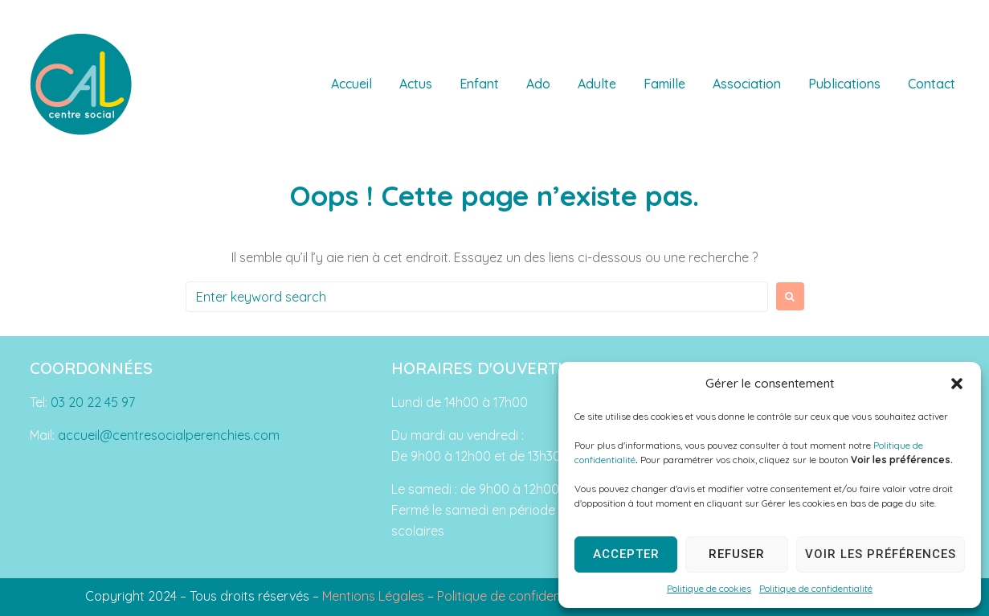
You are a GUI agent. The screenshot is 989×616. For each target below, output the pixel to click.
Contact (931, 84)
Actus (415, 84)
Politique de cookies (709, 588)
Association (747, 84)
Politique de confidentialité (816, 588)
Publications (844, 84)
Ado (538, 84)
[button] (957, 384)
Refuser (737, 554)
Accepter (626, 554)
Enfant (479, 84)
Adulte (597, 84)
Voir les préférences (880, 554)
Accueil (351, 84)
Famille (664, 84)
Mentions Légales (373, 596)
